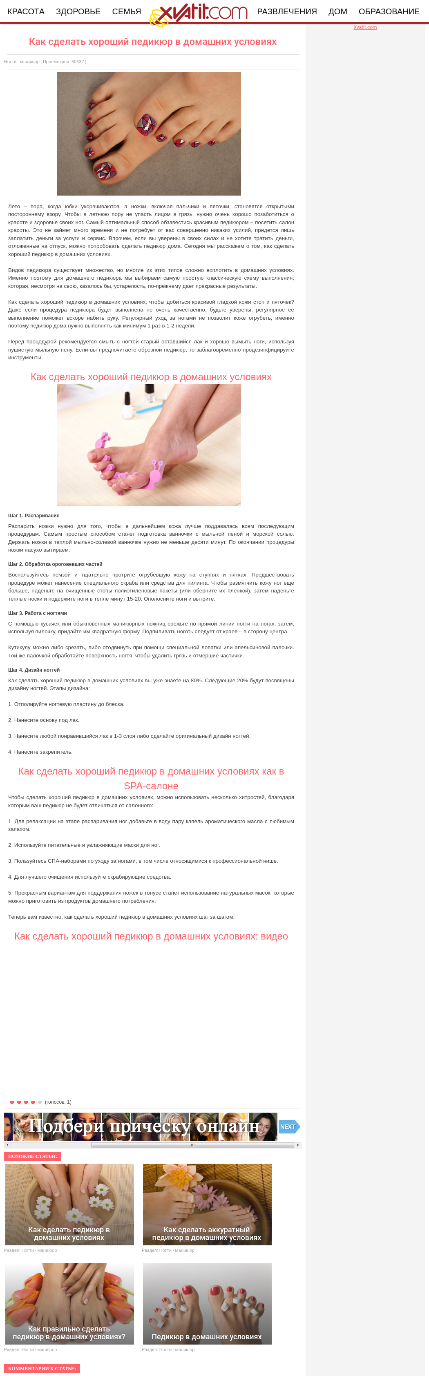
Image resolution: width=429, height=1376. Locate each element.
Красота (26, 11)
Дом (337, 11)
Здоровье (78, 11)
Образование (389, 11)
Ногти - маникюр (22, 62)
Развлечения (287, 11)
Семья (126, 11)
